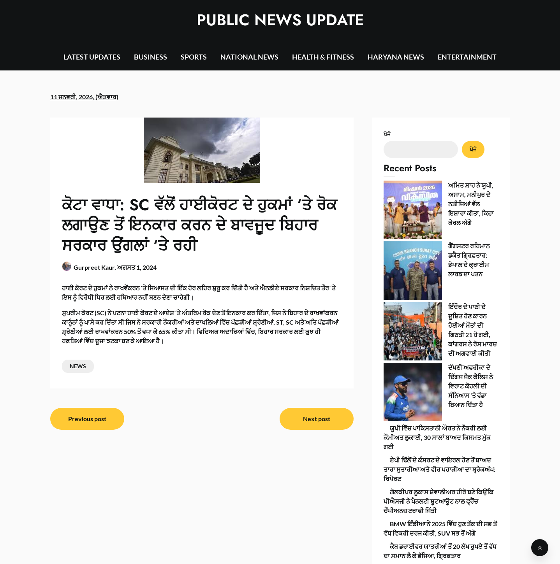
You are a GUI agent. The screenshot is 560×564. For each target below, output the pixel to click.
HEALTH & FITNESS (323, 57)
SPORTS (194, 57)
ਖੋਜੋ (387, 134)
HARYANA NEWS (396, 57)
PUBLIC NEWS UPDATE (280, 20)
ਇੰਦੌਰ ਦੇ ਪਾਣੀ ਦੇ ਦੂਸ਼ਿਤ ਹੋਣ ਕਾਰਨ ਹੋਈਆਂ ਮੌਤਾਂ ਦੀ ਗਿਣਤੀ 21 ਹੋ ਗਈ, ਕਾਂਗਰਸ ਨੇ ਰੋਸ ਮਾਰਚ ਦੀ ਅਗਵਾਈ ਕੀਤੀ (440, 240)
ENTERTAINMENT (467, 57)
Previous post (87, 418)
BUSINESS (150, 57)
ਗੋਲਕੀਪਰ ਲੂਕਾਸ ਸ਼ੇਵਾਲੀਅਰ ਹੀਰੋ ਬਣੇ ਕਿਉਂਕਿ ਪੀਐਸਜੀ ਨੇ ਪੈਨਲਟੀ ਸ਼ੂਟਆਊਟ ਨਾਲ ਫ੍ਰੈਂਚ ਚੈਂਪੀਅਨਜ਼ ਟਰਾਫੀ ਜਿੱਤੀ (438, 358)
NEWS (78, 366)
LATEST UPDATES (91, 57)
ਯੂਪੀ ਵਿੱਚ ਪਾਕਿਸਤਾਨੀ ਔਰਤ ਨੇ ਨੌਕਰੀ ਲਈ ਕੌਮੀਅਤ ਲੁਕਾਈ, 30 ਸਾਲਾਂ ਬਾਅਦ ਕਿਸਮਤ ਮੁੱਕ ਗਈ (437, 294)
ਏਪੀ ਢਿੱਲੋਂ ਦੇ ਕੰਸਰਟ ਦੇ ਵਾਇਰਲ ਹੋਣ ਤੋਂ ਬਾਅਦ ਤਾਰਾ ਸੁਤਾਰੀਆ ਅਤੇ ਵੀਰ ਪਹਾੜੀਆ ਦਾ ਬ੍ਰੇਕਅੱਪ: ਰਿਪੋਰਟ (439, 326)
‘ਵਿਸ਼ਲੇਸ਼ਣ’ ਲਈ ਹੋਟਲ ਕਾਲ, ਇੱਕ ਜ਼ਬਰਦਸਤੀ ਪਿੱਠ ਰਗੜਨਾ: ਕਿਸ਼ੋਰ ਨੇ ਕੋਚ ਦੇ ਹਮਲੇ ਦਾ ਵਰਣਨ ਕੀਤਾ (437, 435)
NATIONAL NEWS (249, 57)
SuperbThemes (347, 551)
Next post (316, 418)
